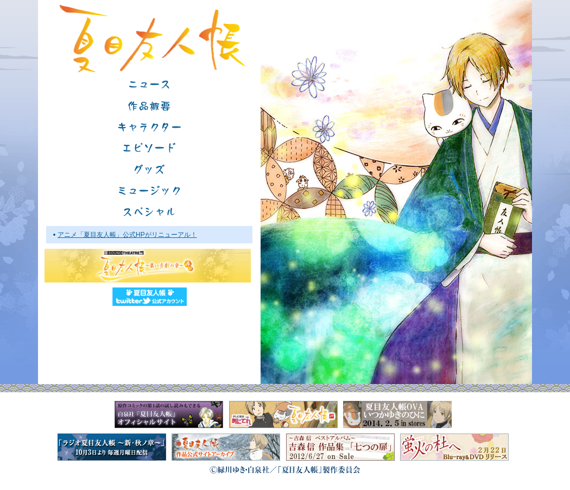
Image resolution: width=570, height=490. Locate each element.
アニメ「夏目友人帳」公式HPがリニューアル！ (127, 234)
